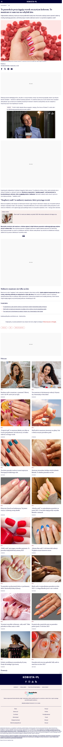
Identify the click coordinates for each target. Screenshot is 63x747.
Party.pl (46, 709)
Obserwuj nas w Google (49, 322)
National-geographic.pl (15, 723)
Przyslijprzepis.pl (46, 714)
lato (10, 327)
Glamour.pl (15, 711)
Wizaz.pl (46, 720)
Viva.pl (46, 717)
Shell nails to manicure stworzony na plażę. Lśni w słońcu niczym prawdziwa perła (24, 309)
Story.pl (46, 723)
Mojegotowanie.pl (16, 720)
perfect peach (40, 192)
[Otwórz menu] (2, 2)
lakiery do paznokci (19, 327)
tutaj (12, 740)
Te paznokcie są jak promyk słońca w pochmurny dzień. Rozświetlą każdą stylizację (25, 307)
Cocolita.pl (15, 714)
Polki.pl (46, 711)
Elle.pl (15, 709)
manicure (4, 327)
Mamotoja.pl (15, 717)
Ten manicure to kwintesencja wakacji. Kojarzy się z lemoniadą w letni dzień (23, 311)
